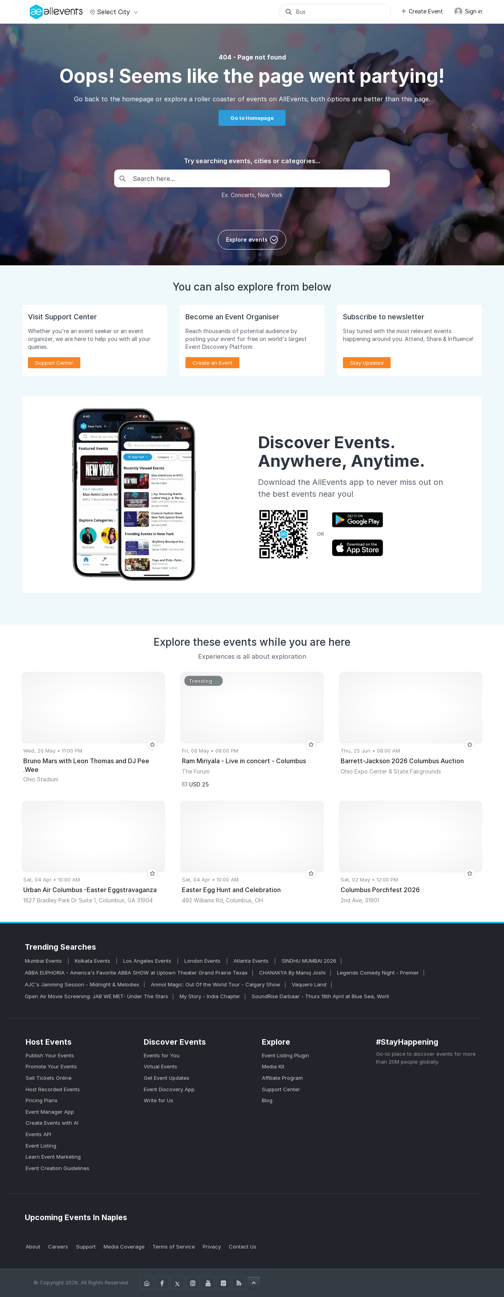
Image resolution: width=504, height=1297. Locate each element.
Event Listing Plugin (285, 1055)
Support (86, 1246)
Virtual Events (160, 1066)
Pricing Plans (41, 1100)
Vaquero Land (309, 984)
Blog (267, 1100)
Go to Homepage (252, 118)
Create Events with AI (52, 1123)
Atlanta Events (251, 961)
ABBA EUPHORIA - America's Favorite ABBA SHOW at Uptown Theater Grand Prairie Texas (136, 972)
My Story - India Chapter (210, 996)
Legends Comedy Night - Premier (378, 972)
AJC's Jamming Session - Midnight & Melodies (82, 984)
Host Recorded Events (53, 1089)
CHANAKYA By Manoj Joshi (292, 972)
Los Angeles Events (148, 961)
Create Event (421, 11)
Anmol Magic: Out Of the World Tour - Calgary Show (215, 984)
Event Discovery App (169, 1089)
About (33, 1246)
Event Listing (41, 1145)
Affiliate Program (282, 1078)
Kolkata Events (93, 961)
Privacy (212, 1246)
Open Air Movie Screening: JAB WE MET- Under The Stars (96, 996)
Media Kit (273, 1066)
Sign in (468, 11)
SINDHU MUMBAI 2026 (309, 961)
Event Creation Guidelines (57, 1168)
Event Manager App (50, 1112)
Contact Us (242, 1246)
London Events (203, 961)
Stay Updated (367, 363)
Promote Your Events (51, 1066)
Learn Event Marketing (53, 1157)
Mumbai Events (44, 961)
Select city (113, 12)
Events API (38, 1134)
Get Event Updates (166, 1078)
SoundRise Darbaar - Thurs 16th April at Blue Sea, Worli (320, 996)
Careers (58, 1246)
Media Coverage (124, 1246)
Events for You (162, 1055)
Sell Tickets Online (49, 1078)
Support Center (54, 363)
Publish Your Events (50, 1055)
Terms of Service (173, 1246)
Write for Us (158, 1100)
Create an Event (212, 363)
